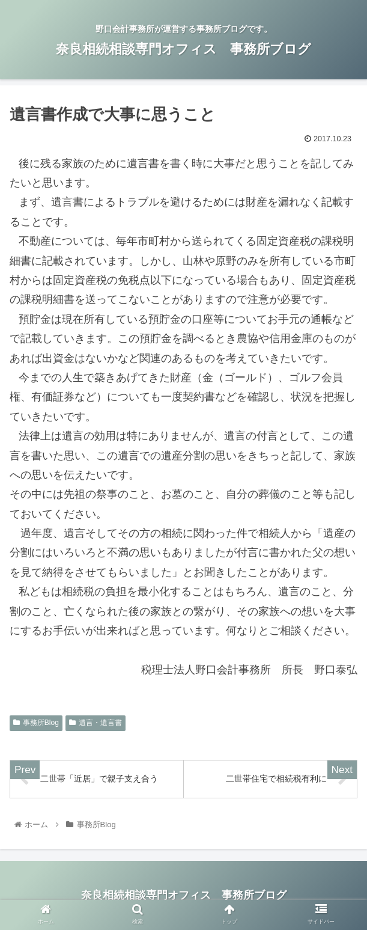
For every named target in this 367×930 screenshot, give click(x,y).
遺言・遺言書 (95, 722)
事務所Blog (36, 722)
